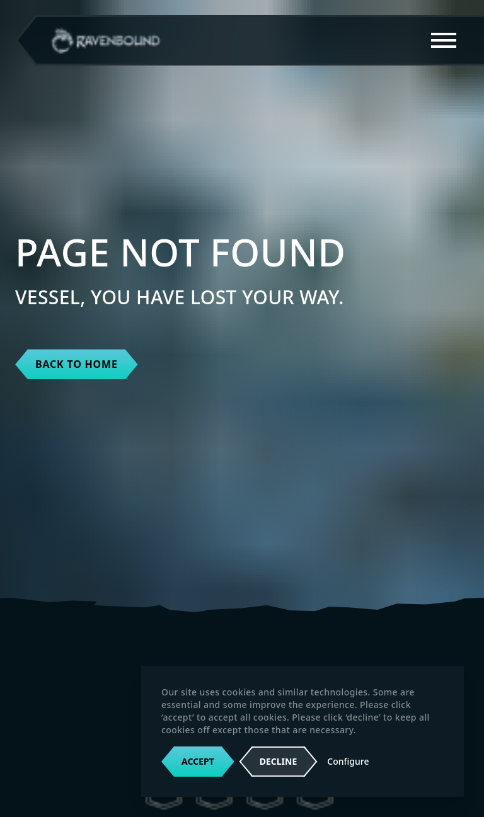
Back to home (76, 364)
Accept (198, 761)
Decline (278, 761)
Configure (348, 761)
